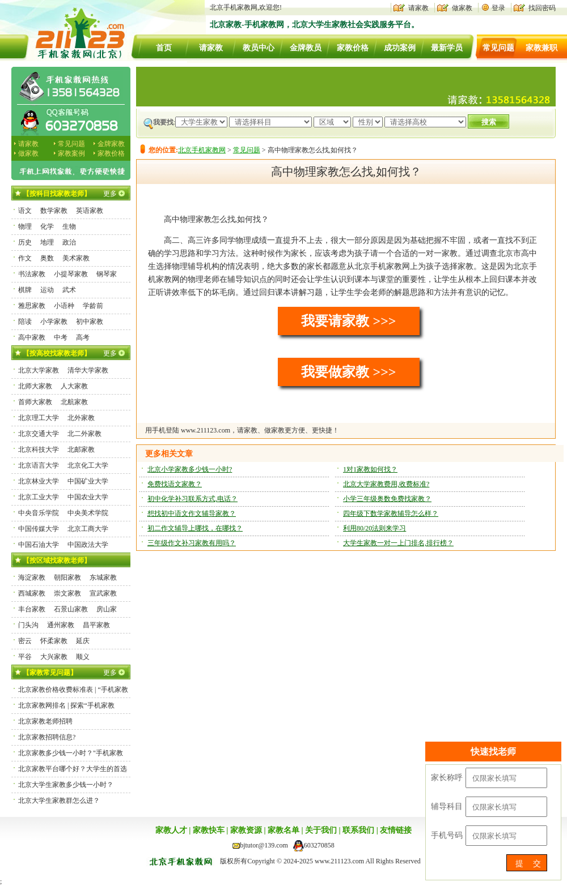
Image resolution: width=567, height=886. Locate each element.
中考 (60, 337)
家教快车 (209, 830)
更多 (110, 194)
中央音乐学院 (38, 513)
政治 (69, 242)
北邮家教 (81, 449)
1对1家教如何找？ (370, 469)
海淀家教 (31, 577)
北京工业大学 (38, 497)
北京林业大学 (38, 481)
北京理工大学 (38, 418)
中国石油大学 (38, 545)
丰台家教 (31, 609)
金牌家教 (111, 144)
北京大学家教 (38, 370)
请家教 (418, 8)
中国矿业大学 (87, 481)
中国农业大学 (87, 497)
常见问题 (498, 48)
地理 (47, 242)
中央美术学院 (87, 513)
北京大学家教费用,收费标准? (386, 484)
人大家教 (74, 386)
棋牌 (25, 290)
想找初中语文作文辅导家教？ (191, 513)
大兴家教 (53, 657)
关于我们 (321, 830)
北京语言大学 (38, 465)
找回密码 (542, 8)
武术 (69, 290)
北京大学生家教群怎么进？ (59, 800)
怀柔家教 (53, 641)
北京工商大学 (87, 529)
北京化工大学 (87, 465)
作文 (25, 258)
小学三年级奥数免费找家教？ (387, 499)
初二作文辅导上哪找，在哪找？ (195, 528)
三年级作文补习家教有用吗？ (191, 543)
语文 (25, 211)
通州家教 (60, 625)
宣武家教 (103, 593)
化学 (47, 226)
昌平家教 (96, 625)
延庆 (83, 641)
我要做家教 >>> (348, 372)
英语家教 (89, 211)
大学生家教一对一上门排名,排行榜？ (398, 543)
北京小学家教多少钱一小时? (189, 469)
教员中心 (258, 48)
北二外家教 (84, 434)
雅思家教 (31, 306)
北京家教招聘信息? (46, 737)
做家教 (462, 8)
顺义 (83, 657)
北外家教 (81, 418)
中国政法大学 (87, 545)
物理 (25, 226)
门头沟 (28, 625)
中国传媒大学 (38, 529)
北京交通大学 (38, 434)
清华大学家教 (87, 370)
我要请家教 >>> (348, 321)
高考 (83, 337)
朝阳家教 (67, 577)
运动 (47, 290)
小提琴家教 (71, 274)
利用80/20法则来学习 (374, 528)
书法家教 (31, 274)
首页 (164, 48)
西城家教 (31, 593)
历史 (25, 242)
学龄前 (93, 306)
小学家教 (53, 322)
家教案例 (71, 153)
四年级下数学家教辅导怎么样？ (390, 513)
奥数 (47, 258)
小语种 (64, 306)
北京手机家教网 (202, 150)
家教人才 (171, 830)
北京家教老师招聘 (45, 721)
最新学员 (447, 48)
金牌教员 (305, 48)
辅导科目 (447, 806)
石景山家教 (71, 609)
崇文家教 (67, 593)
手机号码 (447, 835)
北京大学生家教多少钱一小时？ (65, 785)
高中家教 (31, 337)
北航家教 (74, 402)
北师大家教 (35, 386)
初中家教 (89, 322)
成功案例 (400, 48)
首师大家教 (35, 402)
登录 (498, 8)
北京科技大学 (38, 449)
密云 (25, 641)
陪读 (25, 322)
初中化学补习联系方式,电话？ (192, 499)
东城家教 (103, 577)
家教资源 (246, 830)
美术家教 (76, 258)
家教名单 (283, 830)
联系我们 (358, 830)
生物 (69, 226)
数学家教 (53, 211)
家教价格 (353, 48)
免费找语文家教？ (174, 484)
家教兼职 (541, 48)
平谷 (25, 657)
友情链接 (396, 830)
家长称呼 (447, 777)
